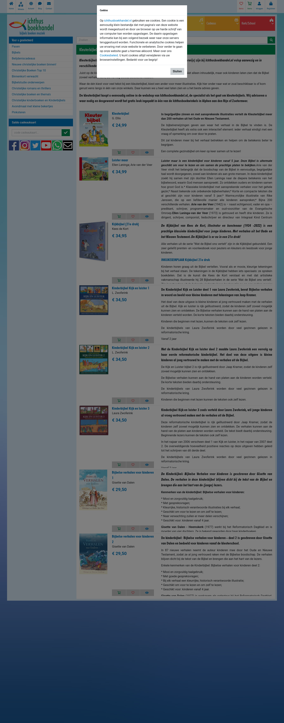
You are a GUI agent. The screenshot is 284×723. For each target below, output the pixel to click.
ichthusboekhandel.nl (118, 20)
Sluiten (177, 71)
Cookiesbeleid (109, 55)
